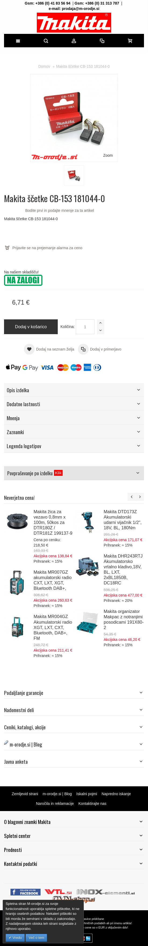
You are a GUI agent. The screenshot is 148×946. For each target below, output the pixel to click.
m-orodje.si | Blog (57, 794)
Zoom (108, 155)
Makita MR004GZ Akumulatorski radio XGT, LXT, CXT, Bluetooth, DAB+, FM (53, 627)
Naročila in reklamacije (55, 803)
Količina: (67, 326)
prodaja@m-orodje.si (80, 8)
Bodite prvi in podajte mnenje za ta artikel (59, 210)
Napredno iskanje (116, 794)
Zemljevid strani (25, 794)
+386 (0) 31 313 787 (102, 3)
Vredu (17, 938)
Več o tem (36, 938)
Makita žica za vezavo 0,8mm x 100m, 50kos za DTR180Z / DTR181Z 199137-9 (53, 522)
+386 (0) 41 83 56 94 (52, 3)
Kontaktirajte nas (92, 803)
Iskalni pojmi (86, 794)
